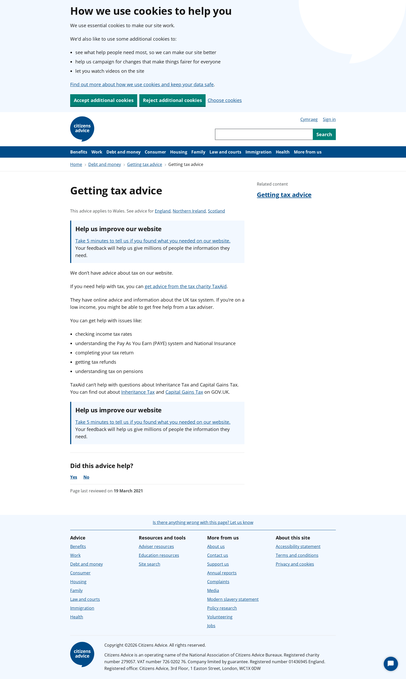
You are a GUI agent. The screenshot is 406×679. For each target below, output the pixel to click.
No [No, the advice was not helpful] (86, 477)
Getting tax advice (144, 164)
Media (213, 590)
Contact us (217, 555)
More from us (308, 152)
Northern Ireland (189, 211)
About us (216, 546)
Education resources (159, 555)
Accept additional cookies (104, 100)
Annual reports (222, 573)
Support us (218, 564)
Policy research (222, 608)
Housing (178, 152)
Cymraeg (309, 119)
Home (76, 164)
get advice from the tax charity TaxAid (186, 286)
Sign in (329, 119)
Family (198, 152)
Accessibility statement (298, 546)
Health (283, 152)
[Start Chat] (391, 664)
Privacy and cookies (295, 564)
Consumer (155, 152)
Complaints (218, 582)
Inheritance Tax (138, 392)
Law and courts (225, 152)
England (163, 211)
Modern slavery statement (233, 599)
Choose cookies (225, 100)
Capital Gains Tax (184, 392)
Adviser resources (156, 546)
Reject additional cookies (172, 100)
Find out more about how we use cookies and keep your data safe (142, 84)
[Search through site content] (264, 134)
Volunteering (220, 617)
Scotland (216, 211)
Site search (149, 564)
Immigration (258, 152)
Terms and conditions (297, 555)
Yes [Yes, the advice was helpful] (73, 477)
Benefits (78, 152)
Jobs (211, 626)
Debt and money (123, 152)
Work (96, 152)
